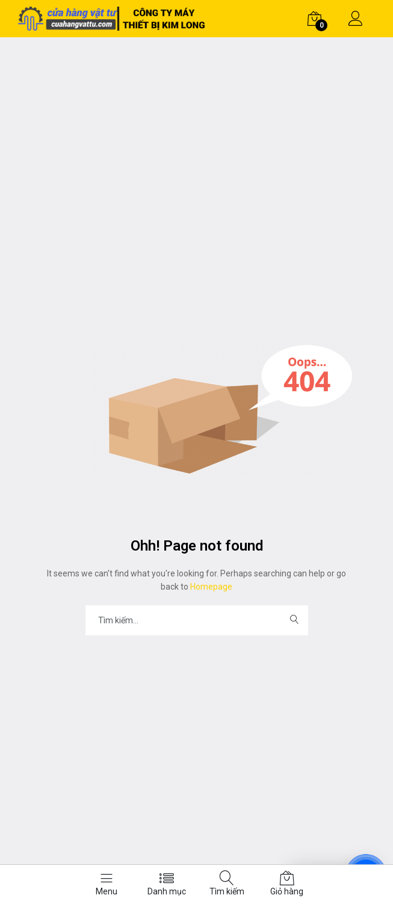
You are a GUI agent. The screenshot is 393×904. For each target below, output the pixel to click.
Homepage (210, 586)
